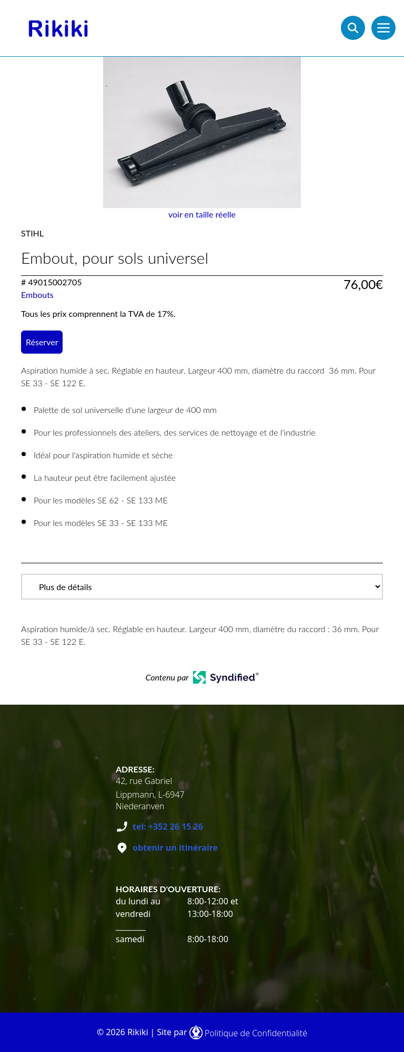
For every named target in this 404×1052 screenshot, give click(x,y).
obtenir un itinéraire (175, 847)
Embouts (37, 295)
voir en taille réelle (202, 214)
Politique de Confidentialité (256, 1033)
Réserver (42, 342)
